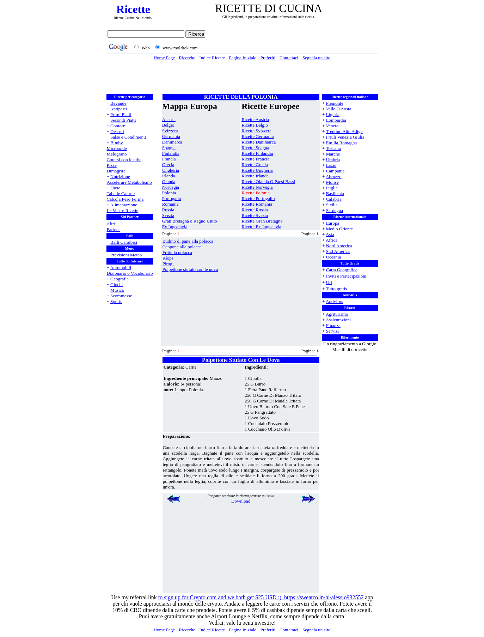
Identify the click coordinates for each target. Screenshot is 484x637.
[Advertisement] (293, 41)
